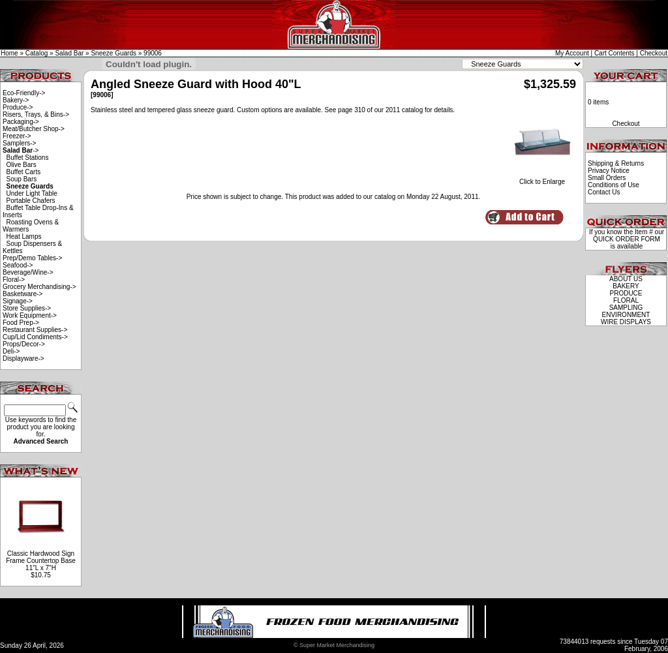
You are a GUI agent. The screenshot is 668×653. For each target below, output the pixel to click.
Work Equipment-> (30, 315)
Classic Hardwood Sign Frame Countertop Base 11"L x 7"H (41, 560)
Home (9, 53)
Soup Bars (22, 179)
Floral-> (14, 279)
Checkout (653, 53)
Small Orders (607, 177)
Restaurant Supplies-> (35, 329)
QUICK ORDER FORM (626, 239)
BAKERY (626, 286)
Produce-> (18, 107)
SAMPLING (626, 307)
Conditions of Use (613, 185)
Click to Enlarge (542, 178)
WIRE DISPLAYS (626, 322)
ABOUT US (626, 278)
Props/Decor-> (24, 344)
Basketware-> (22, 293)
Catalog (36, 53)
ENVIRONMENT (626, 314)
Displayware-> (23, 358)
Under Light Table (32, 193)
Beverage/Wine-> (28, 272)
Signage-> (18, 301)
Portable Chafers (31, 200)
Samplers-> (19, 143)
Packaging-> (21, 121)
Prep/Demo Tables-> (32, 258)
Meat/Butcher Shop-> (34, 128)
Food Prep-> (21, 322)
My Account (572, 53)
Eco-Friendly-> (24, 93)
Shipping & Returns (616, 163)
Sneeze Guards (113, 53)
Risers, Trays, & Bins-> (36, 114)
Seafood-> (18, 265)
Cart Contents (614, 53)
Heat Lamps (24, 236)
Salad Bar (69, 53)
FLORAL (626, 300)
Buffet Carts (24, 171)
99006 (153, 53)
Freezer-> (17, 136)
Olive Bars (22, 164)
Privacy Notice (609, 170)
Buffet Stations (28, 157)
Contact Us (604, 192)
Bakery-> (16, 100)
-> (20, 150)
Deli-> (11, 351)
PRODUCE (625, 293)
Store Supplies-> (27, 308)
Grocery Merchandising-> (39, 286)
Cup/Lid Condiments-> (35, 337)
